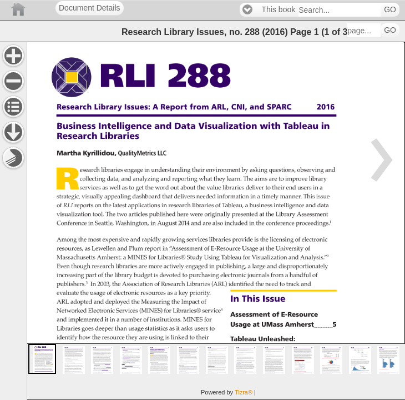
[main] (216, 221)
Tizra (243, 392)
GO (390, 10)
